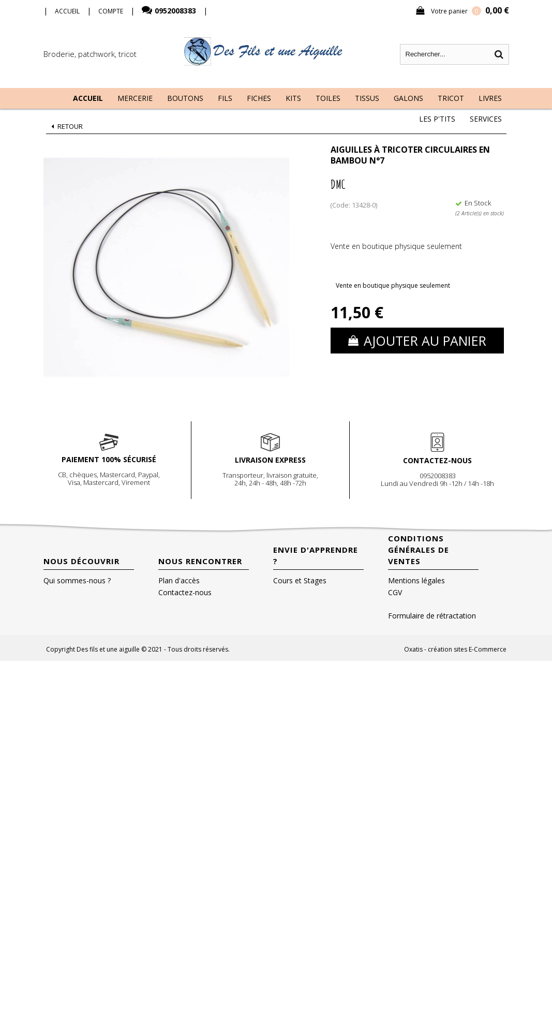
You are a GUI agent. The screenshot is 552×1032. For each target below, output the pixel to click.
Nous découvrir (81, 561)
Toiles (328, 98)
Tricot (451, 98)
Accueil (88, 98)
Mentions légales (416, 580)
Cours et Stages (299, 580)
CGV (395, 592)
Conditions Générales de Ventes (418, 549)
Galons (408, 98)
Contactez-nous (185, 592)
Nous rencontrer (200, 561)
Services (486, 119)
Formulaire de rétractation (432, 616)
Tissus (367, 98)
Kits (293, 98)
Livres (490, 98)
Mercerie (135, 98)
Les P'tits (437, 119)
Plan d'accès (179, 580)
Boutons (185, 98)
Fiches (259, 98)
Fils (225, 98)
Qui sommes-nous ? (77, 580)
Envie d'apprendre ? (315, 555)
